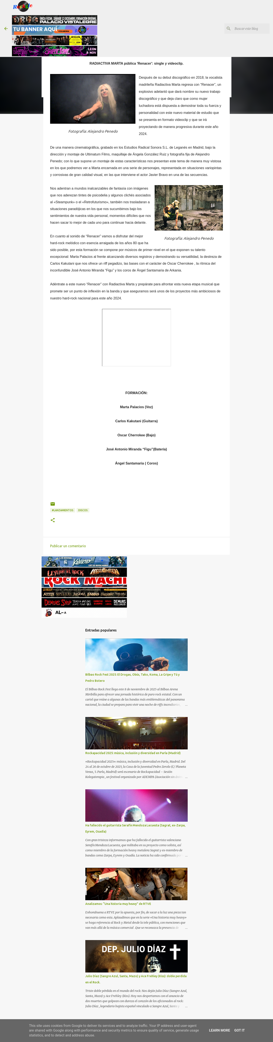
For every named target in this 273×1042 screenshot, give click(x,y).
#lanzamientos (62, 510)
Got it (239, 1030)
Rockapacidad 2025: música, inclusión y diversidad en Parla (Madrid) (133, 753)
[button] (52, 520)
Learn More (219, 1030)
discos (83, 510)
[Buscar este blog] (247, 28)
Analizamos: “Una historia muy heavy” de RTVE (118, 904)
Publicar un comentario (68, 546)
